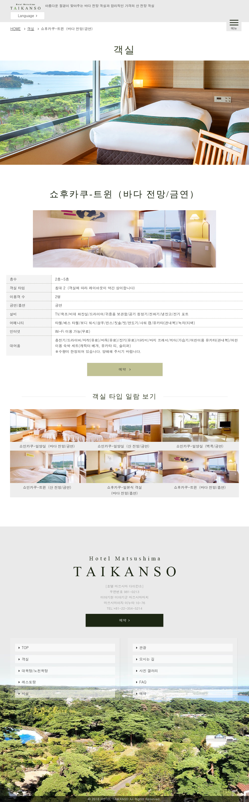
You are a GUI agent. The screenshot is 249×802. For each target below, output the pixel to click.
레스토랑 (29, 681)
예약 (142, 693)
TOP (25, 647)
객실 (30, 28)
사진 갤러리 (148, 670)
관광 (142, 647)
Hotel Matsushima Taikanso (82, 713)
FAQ (142, 681)
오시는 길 (147, 659)
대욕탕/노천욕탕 (35, 670)
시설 (25, 693)
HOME (15, 28)
